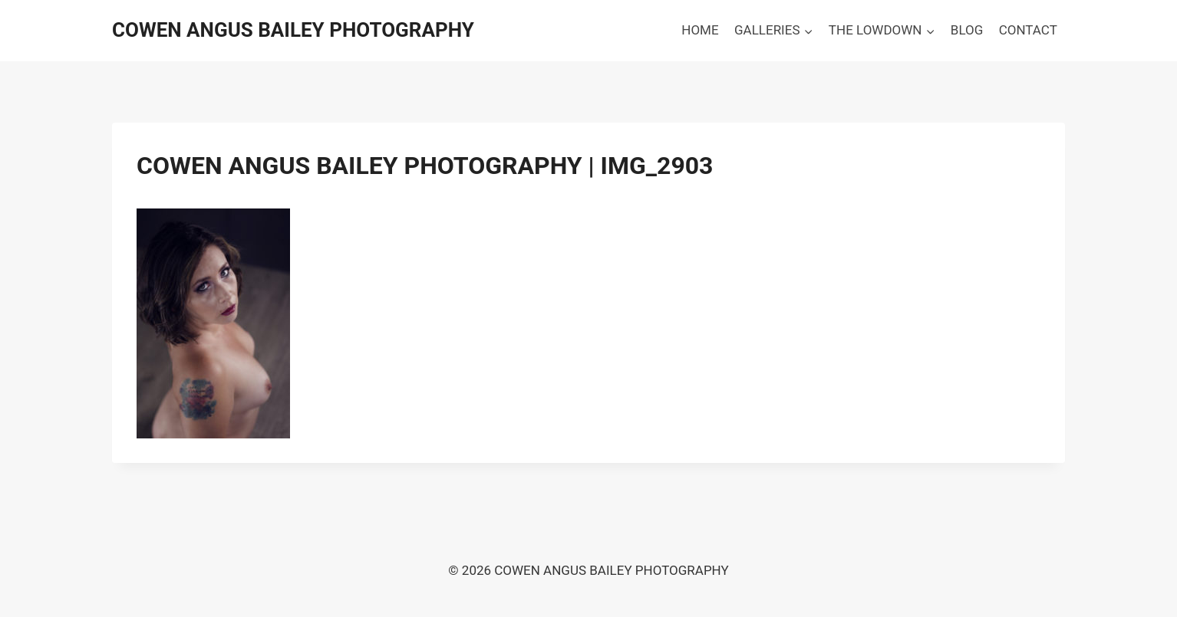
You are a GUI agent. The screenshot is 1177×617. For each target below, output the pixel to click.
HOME (699, 30)
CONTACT (1028, 30)
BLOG (967, 30)
